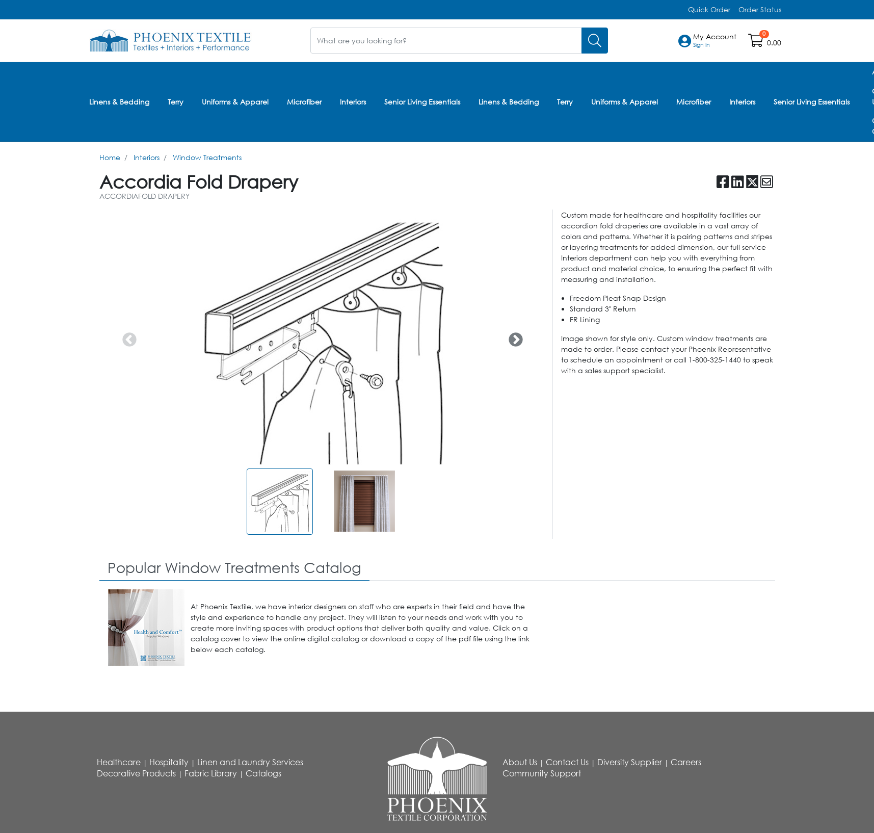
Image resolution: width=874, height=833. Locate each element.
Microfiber (304, 101)
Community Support (541, 773)
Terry (175, 101)
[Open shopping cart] (756, 42)
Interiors (353, 101)
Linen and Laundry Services (250, 762)
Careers (686, 762)
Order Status (759, 9)
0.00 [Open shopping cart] (774, 42)
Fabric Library (210, 773)
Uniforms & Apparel (235, 101)
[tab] (234, 567)
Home (109, 156)
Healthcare (119, 762)
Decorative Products (136, 773)
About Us (519, 762)
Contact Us (567, 762)
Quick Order (709, 9)
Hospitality (169, 762)
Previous (126, 336)
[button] (714, 41)
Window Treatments (207, 156)
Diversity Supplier (629, 762)
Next (513, 336)
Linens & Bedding (119, 101)
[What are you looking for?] (446, 41)
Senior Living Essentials (422, 101)
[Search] (594, 41)
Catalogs (263, 773)
